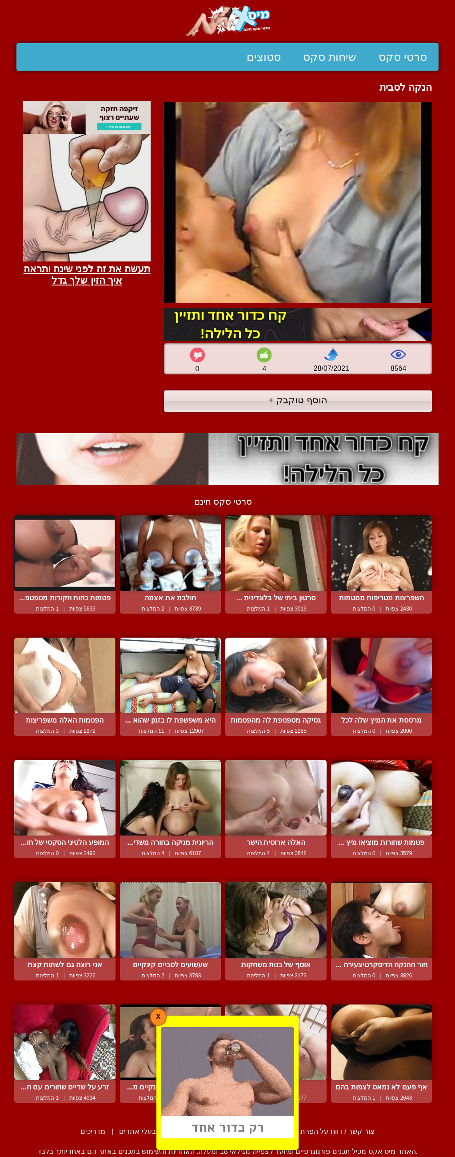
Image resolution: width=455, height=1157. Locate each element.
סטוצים (264, 57)
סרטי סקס (403, 57)
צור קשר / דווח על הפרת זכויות (327, 1131)
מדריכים (92, 1131)
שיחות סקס (329, 57)
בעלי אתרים (137, 1131)
